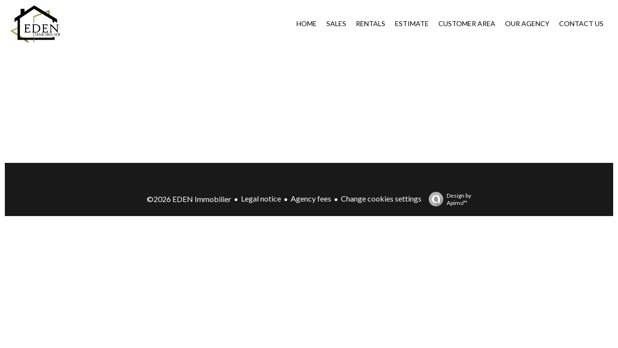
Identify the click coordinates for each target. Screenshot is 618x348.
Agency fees (311, 198)
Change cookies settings (381, 198)
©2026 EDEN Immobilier (189, 198)
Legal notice (261, 198)
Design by (447, 199)
